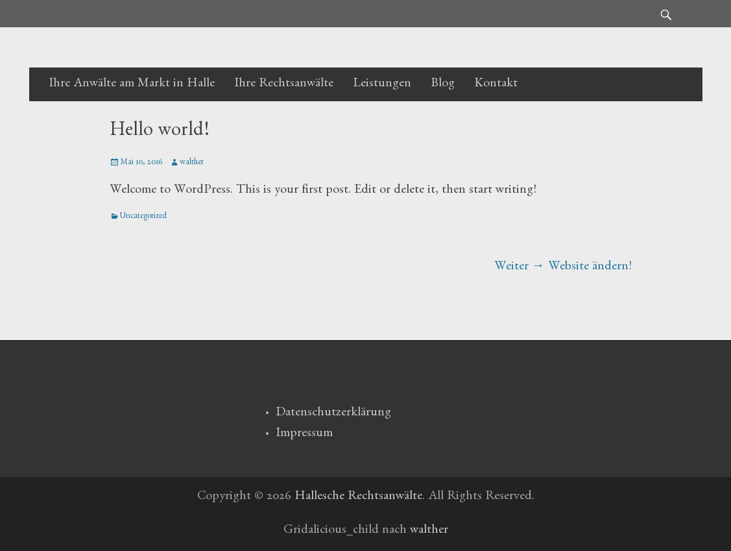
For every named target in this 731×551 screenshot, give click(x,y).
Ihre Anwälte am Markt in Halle (132, 84)
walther (192, 163)
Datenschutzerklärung (333, 413)
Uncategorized (143, 217)
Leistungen (382, 84)
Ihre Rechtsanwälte (283, 84)
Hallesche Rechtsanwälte (358, 497)
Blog (443, 84)
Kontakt (496, 84)
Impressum (304, 434)
